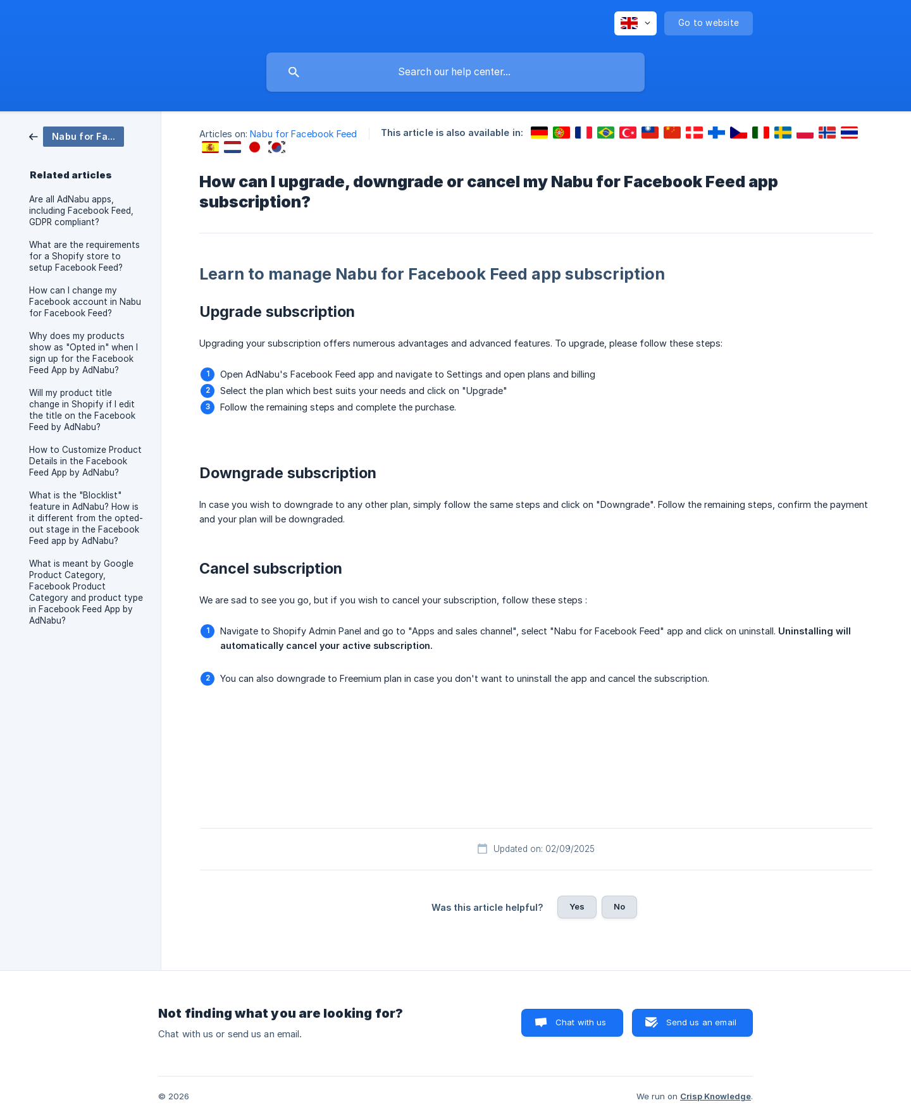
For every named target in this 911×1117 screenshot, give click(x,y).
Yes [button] (577, 906)
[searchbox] (455, 72)
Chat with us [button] (581, 1022)
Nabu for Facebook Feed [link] (303, 133)
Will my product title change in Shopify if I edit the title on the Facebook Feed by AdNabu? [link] (82, 410)
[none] (635, 23)
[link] (76, 136)
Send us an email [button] (701, 1022)
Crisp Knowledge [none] (715, 1096)
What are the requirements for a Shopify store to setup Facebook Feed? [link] (84, 256)
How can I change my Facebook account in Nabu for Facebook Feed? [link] (85, 301)
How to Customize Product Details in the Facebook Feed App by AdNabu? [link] (85, 461)
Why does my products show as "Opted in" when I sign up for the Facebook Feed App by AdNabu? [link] (83, 353)
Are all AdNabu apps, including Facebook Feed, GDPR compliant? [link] (81, 210)
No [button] (619, 906)
